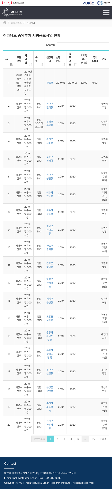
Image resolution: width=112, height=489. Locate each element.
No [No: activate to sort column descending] (6, 59)
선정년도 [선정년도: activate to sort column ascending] (58, 59)
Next (103, 438)
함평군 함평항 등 (49, 283)
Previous (39, 438)
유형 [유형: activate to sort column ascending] (36, 59)
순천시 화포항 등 (49, 407)
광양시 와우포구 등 (49, 336)
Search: (77, 45)
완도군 (49, 82)
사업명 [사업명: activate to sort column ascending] (26, 59)
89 (93, 438)
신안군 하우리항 (49, 425)
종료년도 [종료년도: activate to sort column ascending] (70, 59)
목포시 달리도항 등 (49, 354)
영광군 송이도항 (49, 230)
